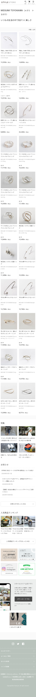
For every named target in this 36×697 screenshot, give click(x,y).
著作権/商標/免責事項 (18, 679)
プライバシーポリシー (12, 674)
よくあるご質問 (5, 656)
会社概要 (29, 676)
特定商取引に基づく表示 (19, 676)
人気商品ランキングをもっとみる (18, 541)
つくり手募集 (5, 666)
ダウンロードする (23, 599)
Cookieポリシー (7, 676)
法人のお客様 (5, 661)
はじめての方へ (5, 651)
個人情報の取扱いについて (28, 674)
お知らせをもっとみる (18, 504)
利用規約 (3, 674)
